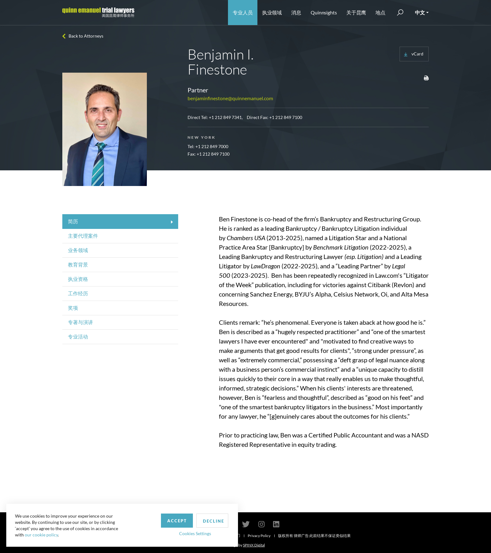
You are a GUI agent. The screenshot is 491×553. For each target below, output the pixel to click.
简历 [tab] (73, 221)
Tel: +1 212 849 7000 (208, 146)
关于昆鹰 (356, 12)
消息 (296, 12)
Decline (182, 519)
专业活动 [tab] (78, 336)
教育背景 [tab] (78, 264)
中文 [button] (420, 12)
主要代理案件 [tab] (83, 236)
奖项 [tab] (73, 308)
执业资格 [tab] (78, 279)
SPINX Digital (254, 545)
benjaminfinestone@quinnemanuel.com (230, 98)
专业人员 (243, 12)
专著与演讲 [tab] (80, 322)
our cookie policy (42, 534)
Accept (145, 519)
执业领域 (272, 12)
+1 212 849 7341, (226, 117)
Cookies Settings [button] (163, 532)
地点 (380, 12)
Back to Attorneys (86, 36)
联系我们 (232, 535)
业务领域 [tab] (78, 250)
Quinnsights (324, 12)
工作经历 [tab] (78, 293)
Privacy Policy (259, 535)
